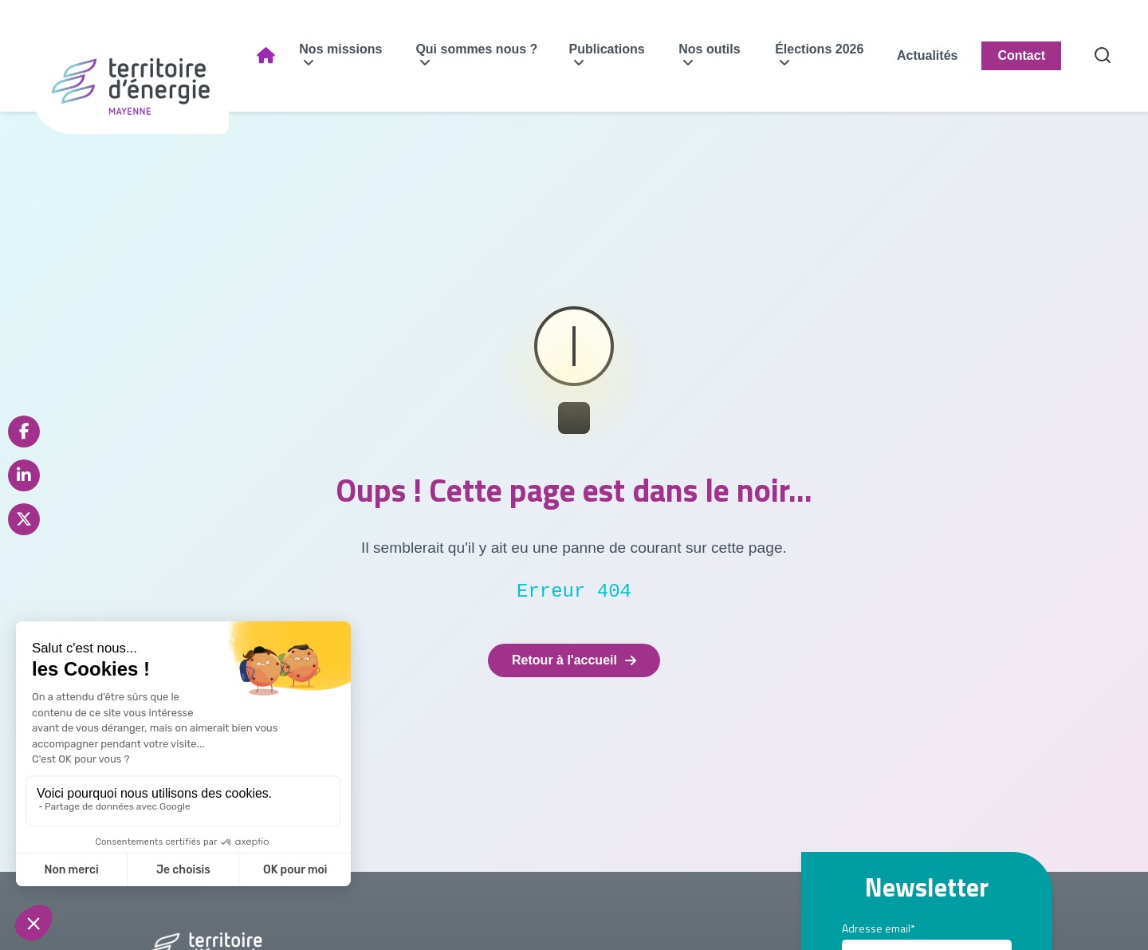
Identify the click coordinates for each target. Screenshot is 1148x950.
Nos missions (340, 49)
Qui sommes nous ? (476, 49)
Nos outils (709, 49)
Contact (1021, 55)
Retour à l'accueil (574, 660)
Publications (607, 49)
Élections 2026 (819, 49)
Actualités (927, 55)
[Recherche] (1102, 56)
